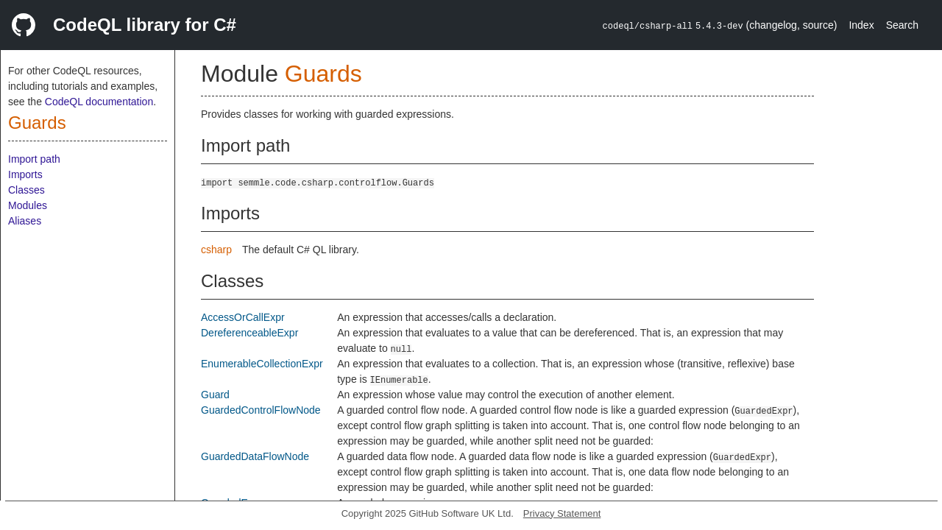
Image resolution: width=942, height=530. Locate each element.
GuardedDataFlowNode (255, 456)
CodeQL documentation (99, 101)
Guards (37, 122)
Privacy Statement (562, 513)
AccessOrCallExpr (243, 317)
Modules (27, 205)
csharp (216, 249)
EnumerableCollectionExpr (262, 364)
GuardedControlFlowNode (261, 410)
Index (861, 25)
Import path (34, 159)
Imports (25, 174)
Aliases (24, 221)
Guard (215, 394)
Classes (26, 190)
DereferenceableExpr (249, 333)
